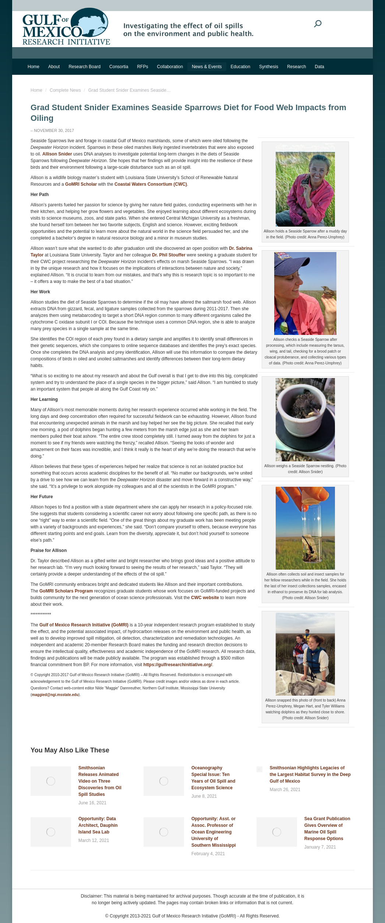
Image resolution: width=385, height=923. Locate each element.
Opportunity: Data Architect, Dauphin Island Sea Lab (98, 825)
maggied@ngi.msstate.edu (55, 695)
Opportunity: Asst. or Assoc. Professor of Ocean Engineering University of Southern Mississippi (213, 832)
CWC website (205, 597)
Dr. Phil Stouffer (169, 255)
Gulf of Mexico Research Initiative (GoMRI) (83, 624)
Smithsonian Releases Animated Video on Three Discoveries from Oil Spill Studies (99, 781)
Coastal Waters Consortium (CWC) (150, 184)
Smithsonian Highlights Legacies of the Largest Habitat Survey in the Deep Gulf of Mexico (310, 774)
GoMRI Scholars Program (66, 591)
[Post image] (51, 781)
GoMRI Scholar (81, 184)
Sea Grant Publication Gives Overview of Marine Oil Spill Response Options (327, 828)
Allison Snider (57, 154)
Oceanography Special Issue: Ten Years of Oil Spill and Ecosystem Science (213, 777)
